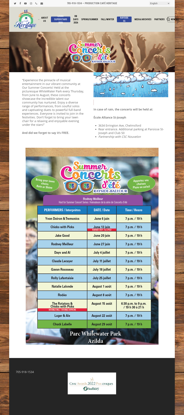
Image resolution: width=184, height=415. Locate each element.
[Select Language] (159, 3)
